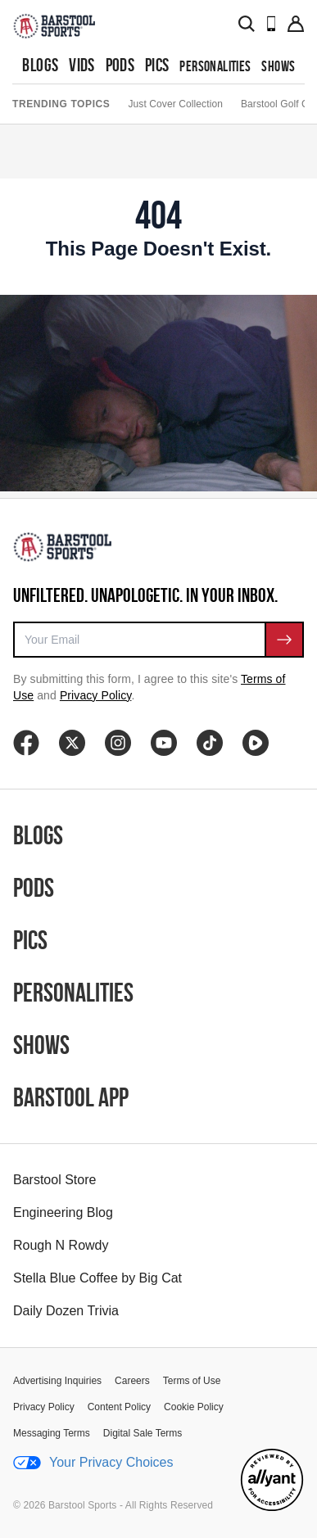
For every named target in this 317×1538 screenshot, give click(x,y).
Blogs (40, 65)
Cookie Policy (194, 1407)
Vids (82, 65)
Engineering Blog (63, 1212)
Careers (132, 1380)
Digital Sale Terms (142, 1433)
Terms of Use (192, 1380)
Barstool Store (54, 1180)
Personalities (215, 66)
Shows (278, 66)
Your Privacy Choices (93, 1462)
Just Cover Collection (175, 104)
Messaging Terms (51, 1433)
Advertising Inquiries (57, 1380)
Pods (120, 65)
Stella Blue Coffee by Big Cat (97, 1278)
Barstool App (71, 1097)
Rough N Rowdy (61, 1245)
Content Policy (119, 1407)
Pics (157, 65)
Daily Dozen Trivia (66, 1311)
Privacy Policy (96, 695)
